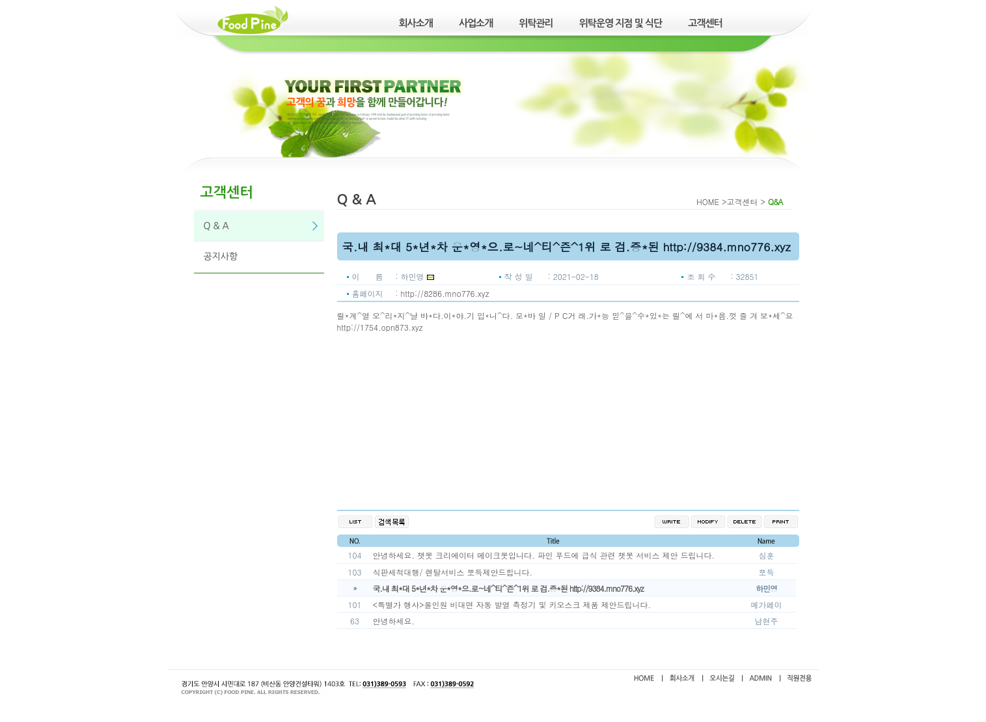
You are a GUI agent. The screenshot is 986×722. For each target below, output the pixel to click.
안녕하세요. (394, 620)
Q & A (216, 225)
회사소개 (416, 23)
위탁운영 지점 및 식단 (621, 23)
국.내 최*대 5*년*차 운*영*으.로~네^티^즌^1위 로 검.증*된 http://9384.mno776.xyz (508, 588)
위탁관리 (536, 23)
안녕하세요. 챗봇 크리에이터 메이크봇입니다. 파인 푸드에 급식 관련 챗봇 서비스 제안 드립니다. (544, 555)
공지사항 (221, 256)
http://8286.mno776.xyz (445, 293)
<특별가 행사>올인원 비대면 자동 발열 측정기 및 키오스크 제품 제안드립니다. (512, 604)
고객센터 (705, 23)
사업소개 (476, 23)
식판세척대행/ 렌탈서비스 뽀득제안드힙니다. (453, 571)
